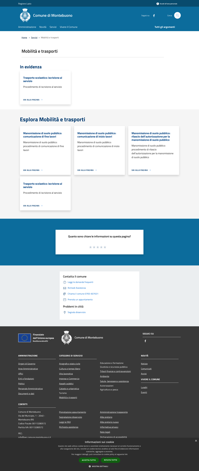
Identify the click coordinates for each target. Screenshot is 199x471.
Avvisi (144, 373)
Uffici (20, 373)
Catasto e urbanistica (69, 388)
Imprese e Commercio (69, 378)
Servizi (34, 37)
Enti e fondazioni (26, 378)
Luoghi (144, 387)
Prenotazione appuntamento (72, 412)
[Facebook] (153, 15)
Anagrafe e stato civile (69, 363)
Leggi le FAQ (65, 422)
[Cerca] (177, 15)
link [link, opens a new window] (126, 454)
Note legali (105, 432)
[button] (99, 466)
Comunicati (146, 368)
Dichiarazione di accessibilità (113, 437)
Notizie (144, 363)
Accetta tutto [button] (89, 460)
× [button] (196, 441)
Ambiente (104, 376)
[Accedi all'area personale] (167, 3)
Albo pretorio (106, 417)
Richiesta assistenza (68, 427)
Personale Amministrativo (30, 388)
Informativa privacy (109, 427)
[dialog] (99, 454)
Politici (21, 383)
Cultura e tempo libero (69, 368)
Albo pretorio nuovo (109, 422)
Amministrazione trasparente (114, 412)
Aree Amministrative (28, 368)
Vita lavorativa (66, 373)
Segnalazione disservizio (70, 417)
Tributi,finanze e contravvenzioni (115, 371)
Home (24, 37)
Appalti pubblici (66, 383)
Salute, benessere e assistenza (114, 381)
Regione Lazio (24, 3)
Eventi (144, 392)
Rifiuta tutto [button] (110, 460)
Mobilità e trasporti (68, 397)
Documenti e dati (26, 393)
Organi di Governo (26, 363)
